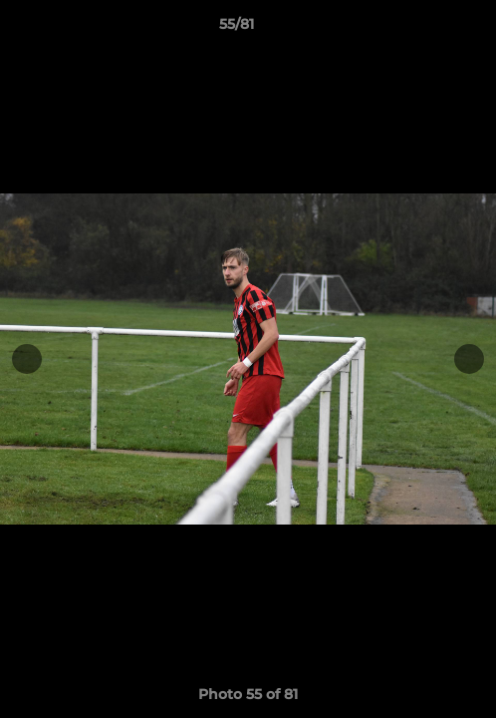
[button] (424, 29)
